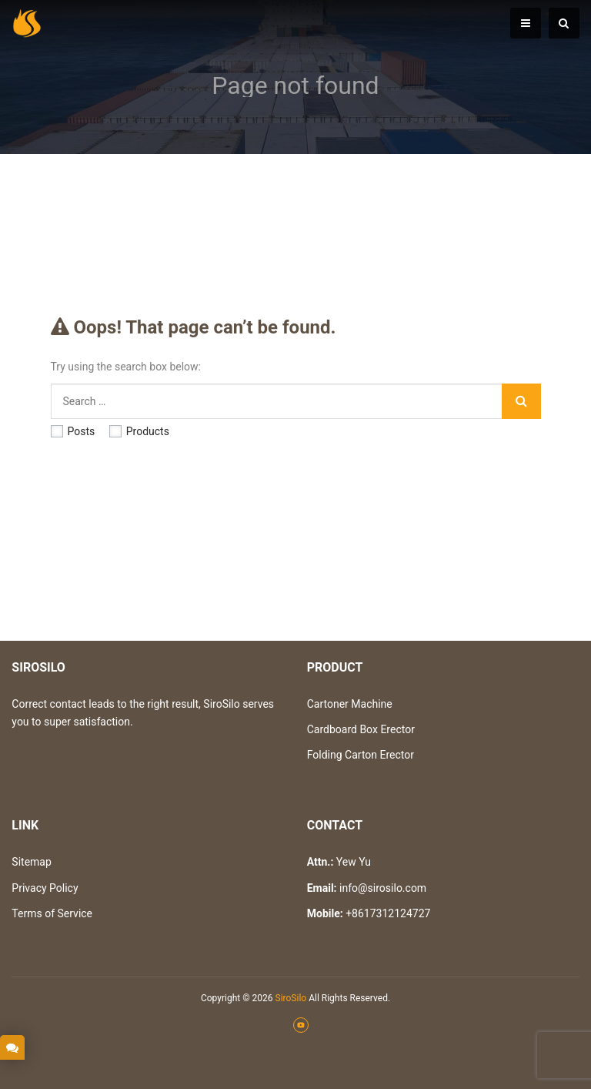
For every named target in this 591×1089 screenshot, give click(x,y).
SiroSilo (291, 998)
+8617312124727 (388, 913)
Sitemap (31, 862)
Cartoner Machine (349, 704)
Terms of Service (52, 913)
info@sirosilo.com (382, 888)
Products (139, 431)
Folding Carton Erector (360, 755)
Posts (73, 431)
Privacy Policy (45, 888)
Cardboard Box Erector (361, 729)
